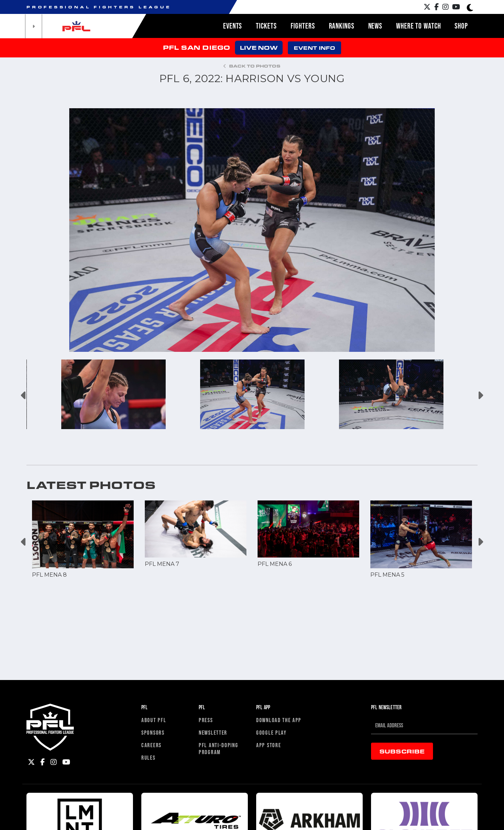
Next (480, 395)
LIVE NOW (259, 47)
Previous (24, 395)
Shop (461, 26)
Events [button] (232, 26)
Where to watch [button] (418, 26)
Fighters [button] (303, 26)
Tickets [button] (266, 26)
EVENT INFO (314, 48)
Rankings (341, 26)
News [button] (375, 26)
